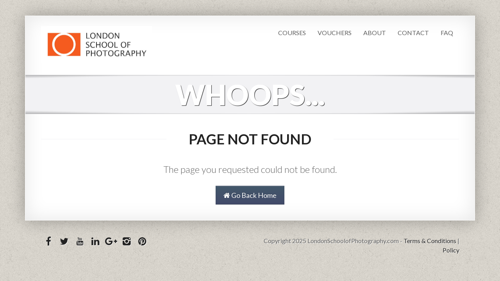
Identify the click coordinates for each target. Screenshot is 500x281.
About (374, 32)
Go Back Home (250, 195)
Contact (413, 32)
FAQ (447, 32)
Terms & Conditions (430, 240)
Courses (292, 32)
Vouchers (335, 32)
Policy (451, 250)
